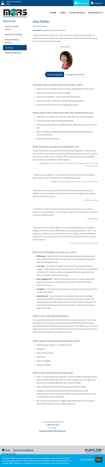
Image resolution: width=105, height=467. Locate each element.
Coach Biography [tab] (54, 74)
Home (53, 12)
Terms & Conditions (23, 449)
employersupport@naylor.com (52, 430)
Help (6, 449)
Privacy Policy (9, 453)
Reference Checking (13, 34)
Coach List (64, 47)
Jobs (63, 12)
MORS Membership (13, 52)
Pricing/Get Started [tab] (75, 74)
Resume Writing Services (12, 41)
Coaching (9, 47)
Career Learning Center (12, 28)
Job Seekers (81, 3)
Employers (97, 3)
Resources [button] (95, 12)
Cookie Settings (86, 460)
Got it (99, 460)
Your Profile (77, 12)
